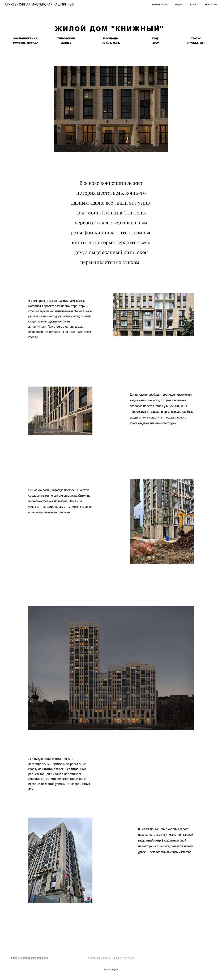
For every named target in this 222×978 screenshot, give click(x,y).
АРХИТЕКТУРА (153, 7)
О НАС (187, 7)
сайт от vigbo (111, 970)
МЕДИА (172, 7)
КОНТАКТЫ (204, 7)
